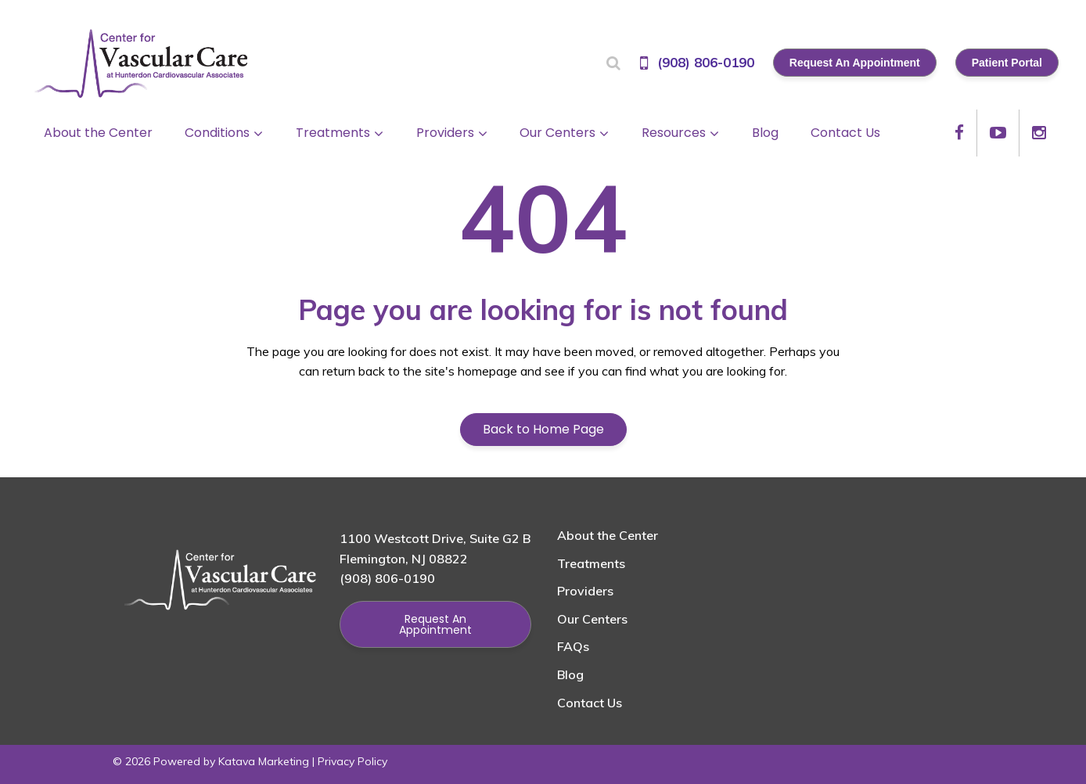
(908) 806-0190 (705, 62)
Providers (585, 591)
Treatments (591, 563)
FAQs (573, 646)
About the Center (607, 535)
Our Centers (592, 619)
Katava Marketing (263, 761)
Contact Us (589, 702)
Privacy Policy (352, 761)
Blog (570, 674)
